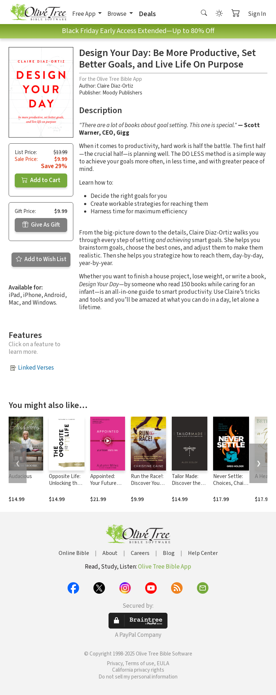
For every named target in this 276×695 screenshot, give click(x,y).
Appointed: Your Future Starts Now (103, 483)
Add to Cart (41, 180)
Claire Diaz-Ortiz (115, 86)
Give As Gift (41, 225)
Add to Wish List (41, 259)
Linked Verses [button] (36, 367)
